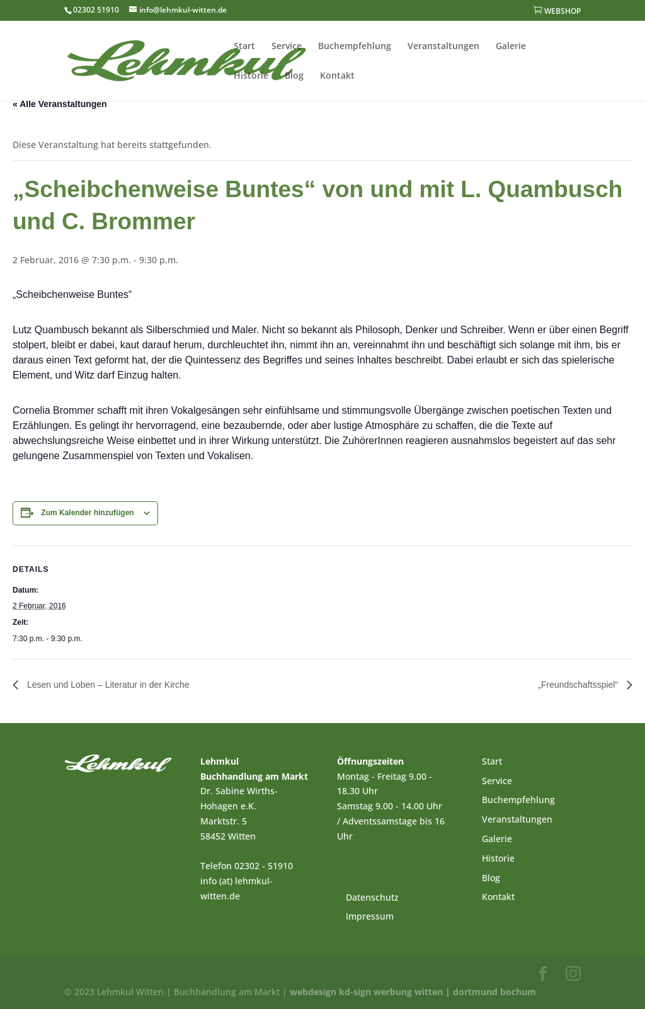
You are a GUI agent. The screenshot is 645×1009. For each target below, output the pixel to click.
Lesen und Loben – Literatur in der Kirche (107, 685)
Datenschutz (372, 897)
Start (244, 47)
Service (286, 47)
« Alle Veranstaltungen (60, 104)
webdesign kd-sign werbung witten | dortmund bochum (413, 992)
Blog (294, 76)
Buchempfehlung (354, 47)
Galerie (511, 47)
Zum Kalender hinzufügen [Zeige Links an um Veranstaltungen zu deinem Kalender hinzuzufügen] (87, 512)
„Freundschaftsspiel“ (579, 685)
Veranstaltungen (443, 47)
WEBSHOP (557, 11)
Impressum (370, 916)
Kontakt (337, 76)
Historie (251, 76)
